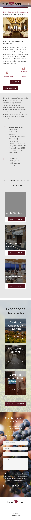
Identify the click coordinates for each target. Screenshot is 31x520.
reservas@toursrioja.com (15, 431)
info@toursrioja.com (15, 429)
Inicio (5, 12)
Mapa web (15, 513)
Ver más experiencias (15, 404)
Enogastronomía (22, 12)
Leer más (15, 337)
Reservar (15, 82)
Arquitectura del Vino (15, 350)
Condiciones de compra (15, 515)
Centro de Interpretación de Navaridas (15, 378)
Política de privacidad (15, 511)
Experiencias (12, 12)
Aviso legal (15, 509)
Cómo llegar (10, 88)
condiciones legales (21, 474)
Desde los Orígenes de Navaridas (15, 326)
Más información (17, 219)
